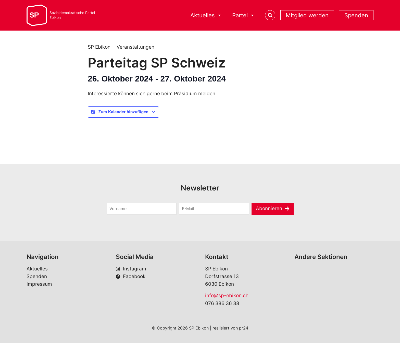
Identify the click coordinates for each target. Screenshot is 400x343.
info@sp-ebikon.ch (226, 295)
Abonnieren (269, 208)
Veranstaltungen (135, 47)
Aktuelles (206, 15)
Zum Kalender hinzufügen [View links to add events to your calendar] (123, 112)
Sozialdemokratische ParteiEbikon (72, 15)
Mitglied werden (307, 15)
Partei (243, 15)
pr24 (243, 328)
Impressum (39, 284)
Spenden (356, 15)
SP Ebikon (99, 47)
